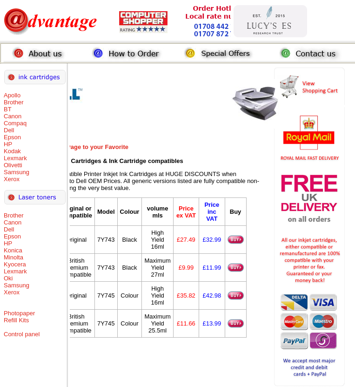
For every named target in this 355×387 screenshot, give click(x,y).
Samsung (16, 172)
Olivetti (13, 165)
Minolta (13, 257)
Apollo (12, 95)
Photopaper (19, 313)
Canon (12, 116)
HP (8, 144)
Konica (13, 250)
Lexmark (15, 158)
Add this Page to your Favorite (85, 146)
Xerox (12, 179)
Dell (9, 130)
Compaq (15, 123)
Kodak (12, 151)
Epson (12, 137)
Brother (14, 102)
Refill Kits (16, 320)
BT (8, 109)
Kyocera (15, 264)
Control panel (22, 334)
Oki (8, 278)
